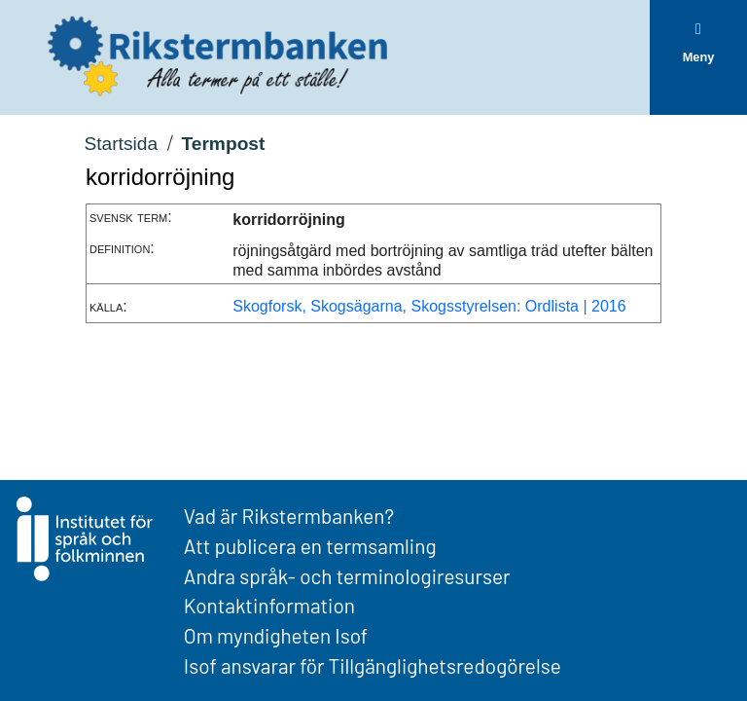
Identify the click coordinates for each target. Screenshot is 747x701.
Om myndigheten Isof (276, 635)
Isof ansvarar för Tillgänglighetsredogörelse (372, 665)
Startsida (121, 143)
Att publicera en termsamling (310, 546)
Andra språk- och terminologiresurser (347, 576)
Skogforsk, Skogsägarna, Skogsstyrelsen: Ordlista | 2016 (428, 306)
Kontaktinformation (269, 605)
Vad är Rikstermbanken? (289, 515)
